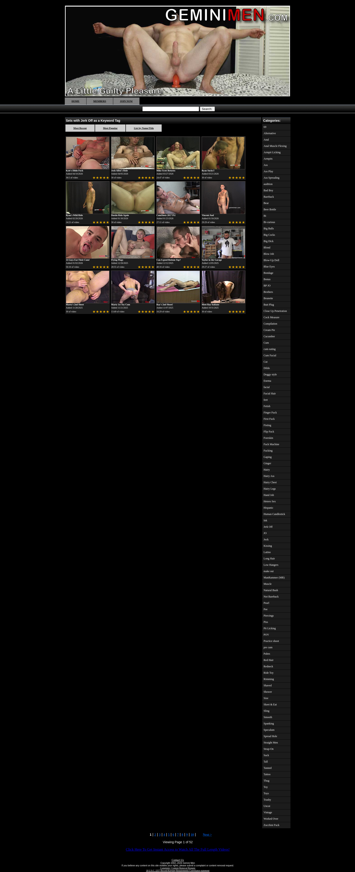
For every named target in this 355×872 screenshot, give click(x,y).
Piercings (269, 615)
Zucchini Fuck (271, 825)
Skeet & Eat (270, 704)
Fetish (267, 406)
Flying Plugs (117, 260)
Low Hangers (271, 564)
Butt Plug (269, 304)
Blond (267, 247)
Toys (266, 793)
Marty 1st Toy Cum (120, 304)
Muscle (267, 583)
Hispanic (268, 507)
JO (265, 533)
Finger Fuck (270, 412)
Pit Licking (270, 628)
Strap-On (268, 749)
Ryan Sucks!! (208, 170)
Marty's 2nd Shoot (75, 304)
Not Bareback (271, 596)
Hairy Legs (270, 488)
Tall (266, 761)
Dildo (267, 368)
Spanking (269, 723)
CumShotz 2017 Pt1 (165, 215)
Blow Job (269, 253)
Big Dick (268, 241)
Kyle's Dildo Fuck (74, 170)
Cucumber (269, 336)
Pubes (267, 653)
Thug (266, 780)
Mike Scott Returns (165, 170)
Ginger (267, 463)
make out (268, 571)
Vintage (268, 812)
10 (192, 834)
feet (266, 399)
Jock (266, 539)
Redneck (268, 666)
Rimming (269, 679)
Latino (267, 552)
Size (266, 698)
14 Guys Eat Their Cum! (78, 260)
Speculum (269, 729)
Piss (266, 622)
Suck (266, 755)
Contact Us (178, 860)
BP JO (267, 285)
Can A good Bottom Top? (168, 260)
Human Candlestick (274, 514)
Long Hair (269, 558)
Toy (266, 787)
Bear (266, 203)
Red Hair (268, 660)
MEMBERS (99, 101)
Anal (266, 139)
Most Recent (80, 128)
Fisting (267, 425)
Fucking (268, 450)
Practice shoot (271, 641)
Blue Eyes (269, 266)
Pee (265, 609)
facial (267, 387)
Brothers (268, 292)
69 (265, 127)
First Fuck (269, 418)
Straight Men (271, 742)
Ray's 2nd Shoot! (164, 304)
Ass (266, 165)
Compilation (270, 323)
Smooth (268, 717)
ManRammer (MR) (274, 577)
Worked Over (271, 818)
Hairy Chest (270, 482)
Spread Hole (270, 736)
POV (266, 634)
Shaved (267, 685)
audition (268, 184)
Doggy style (270, 374)
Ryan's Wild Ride (74, 215)
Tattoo (267, 774)
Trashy (267, 799)
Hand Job (269, 495)
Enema (267, 380)
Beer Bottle (270, 209)
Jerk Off (268, 526)
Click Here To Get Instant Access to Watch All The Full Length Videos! (178, 849)
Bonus (267, 279)
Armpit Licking (272, 152)
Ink (265, 520)
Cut (265, 361)
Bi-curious (269, 222)
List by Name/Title (144, 128)
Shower (268, 691)
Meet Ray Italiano (210, 304)
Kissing (268, 545)
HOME (75, 101)
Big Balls (269, 228)
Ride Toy (268, 672)
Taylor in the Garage (212, 260)
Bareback (269, 196)
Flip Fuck (269, 431)
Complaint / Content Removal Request (177, 868)
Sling (266, 710)
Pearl (266, 603)
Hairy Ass (269, 476)
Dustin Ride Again (120, 215)
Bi (265, 215)
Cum (266, 342)
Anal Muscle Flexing (275, 146)
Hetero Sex (270, 501)
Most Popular (110, 128)
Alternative (270, 133)
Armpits (268, 158)
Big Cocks (269, 234)
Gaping (267, 457)
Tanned (267, 768)
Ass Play (268, 171)
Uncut (267, 806)
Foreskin (268, 438)
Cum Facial (270, 355)
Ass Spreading (271, 177)
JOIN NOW (126, 101)
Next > (207, 834)
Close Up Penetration (275, 311)
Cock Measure (271, 317)
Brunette (268, 298)
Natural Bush (271, 590)
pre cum (268, 647)
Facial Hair (270, 393)
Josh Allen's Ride (119, 170)
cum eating (270, 349)
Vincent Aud (208, 215)
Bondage (268, 272)
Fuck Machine (271, 444)
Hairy (267, 469)
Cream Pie (269, 330)
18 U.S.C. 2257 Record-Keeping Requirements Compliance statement (177, 870)
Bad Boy (268, 190)
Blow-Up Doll (271, 260)
